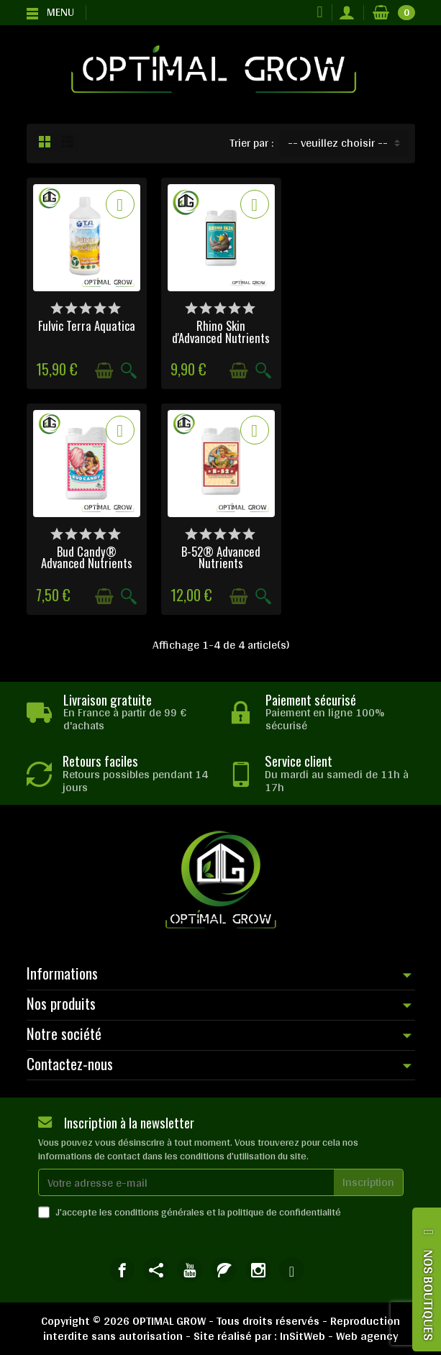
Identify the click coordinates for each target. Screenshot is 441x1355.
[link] (122, 1269)
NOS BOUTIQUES (429, 1295)
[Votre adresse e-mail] (186, 1182)
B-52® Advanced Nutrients (86, 557)
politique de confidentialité (284, 1212)
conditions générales (159, 1212)
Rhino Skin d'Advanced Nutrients (220, 331)
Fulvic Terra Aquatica (86, 325)
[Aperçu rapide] (128, 371)
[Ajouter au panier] (104, 371)
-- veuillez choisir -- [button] (338, 142)
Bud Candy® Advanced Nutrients (355, 331)
